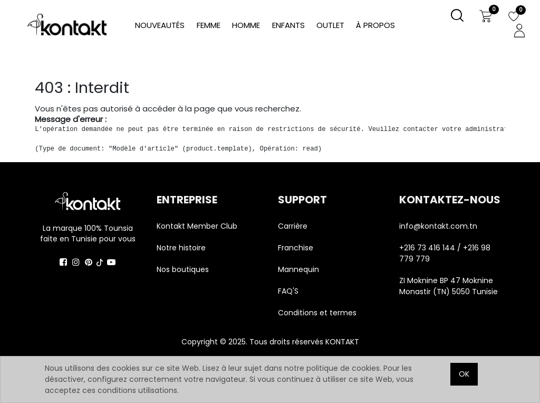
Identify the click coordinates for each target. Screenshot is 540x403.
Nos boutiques (183, 269)
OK (464, 374)
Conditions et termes (317, 312)
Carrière (292, 226)
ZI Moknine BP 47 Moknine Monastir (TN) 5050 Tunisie (448, 286)
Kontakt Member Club (197, 226)
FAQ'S (288, 291)
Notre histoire (181, 247)
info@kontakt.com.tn (439, 226)
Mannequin (299, 269)
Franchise (295, 247)
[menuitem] (375, 26)
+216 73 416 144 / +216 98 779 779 (444, 253)
